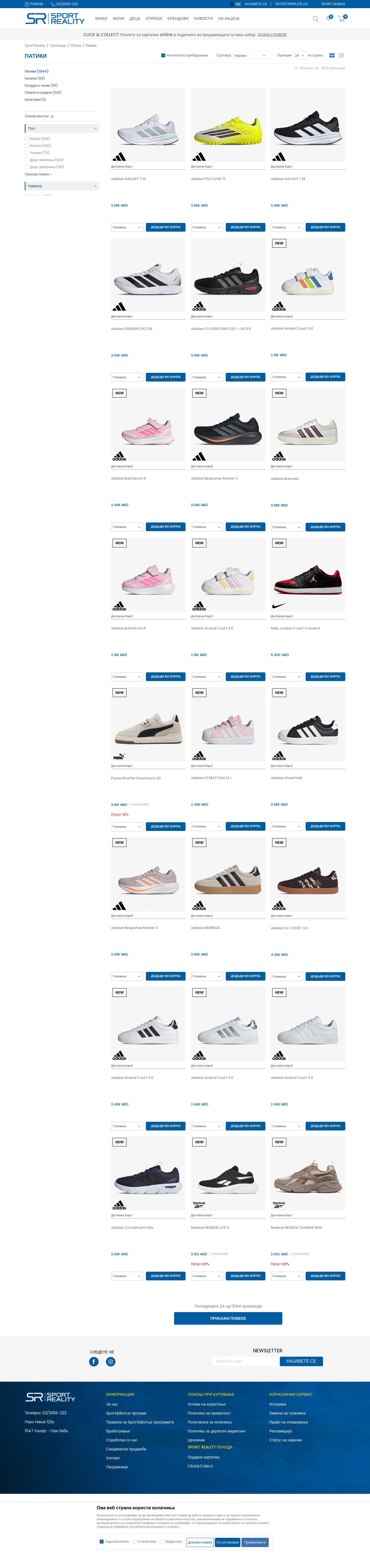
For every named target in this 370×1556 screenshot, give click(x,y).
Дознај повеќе (233, 34)
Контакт (113, 1458)
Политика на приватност (209, 1413)
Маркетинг (173, 1541)
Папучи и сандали (43, 92)
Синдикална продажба (126, 1449)
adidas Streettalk (286, 778)
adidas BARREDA (205, 927)
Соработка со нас (121, 1440)
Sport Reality (35, 45)
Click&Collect (200, 1466)
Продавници (117, 1467)
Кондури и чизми (41, 85)
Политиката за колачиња (210, 1422)
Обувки (76, 45)
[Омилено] (329, 18)
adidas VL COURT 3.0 (289, 928)
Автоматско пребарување (187, 55)
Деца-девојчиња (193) (47, 167)
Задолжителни (117, 1541)
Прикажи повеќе (228, 1318)
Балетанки (35, 99)
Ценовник (196, 1440)
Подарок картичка (204, 1457)
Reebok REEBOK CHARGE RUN (296, 1227)
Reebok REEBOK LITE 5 (210, 1227)
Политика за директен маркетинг (217, 1431)
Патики (37, 71)
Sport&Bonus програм (126, 1413)
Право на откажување (288, 1422)
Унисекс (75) (39, 152)
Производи (58, 45)
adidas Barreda (285, 478)
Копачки (35, 78)
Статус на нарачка (285, 1440)
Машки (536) (40, 138)
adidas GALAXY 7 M (288, 179)
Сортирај (224, 55)
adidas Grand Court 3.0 (292, 328)
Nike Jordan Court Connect (295, 628)
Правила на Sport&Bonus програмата (140, 1422)
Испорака (277, 1404)
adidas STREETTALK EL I (211, 778)
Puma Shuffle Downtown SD (136, 778)
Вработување (118, 1431)
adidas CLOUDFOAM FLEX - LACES (221, 328)
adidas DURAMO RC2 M (131, 328)
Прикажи (284, 55)
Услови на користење (207, 1404)
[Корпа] (341, 19)
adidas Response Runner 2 (214, 478)
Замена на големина (287, 1413)
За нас (112, 1404)
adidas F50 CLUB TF (208, 179)
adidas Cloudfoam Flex (132, 1227)
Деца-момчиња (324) (46, 160)
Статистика (147, 1541)
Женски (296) (40, 145)
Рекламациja (280, 1431)
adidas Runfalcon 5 (128, 478)
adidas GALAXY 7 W (128, 179)
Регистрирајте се (291, 4)
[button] (321, 21)
